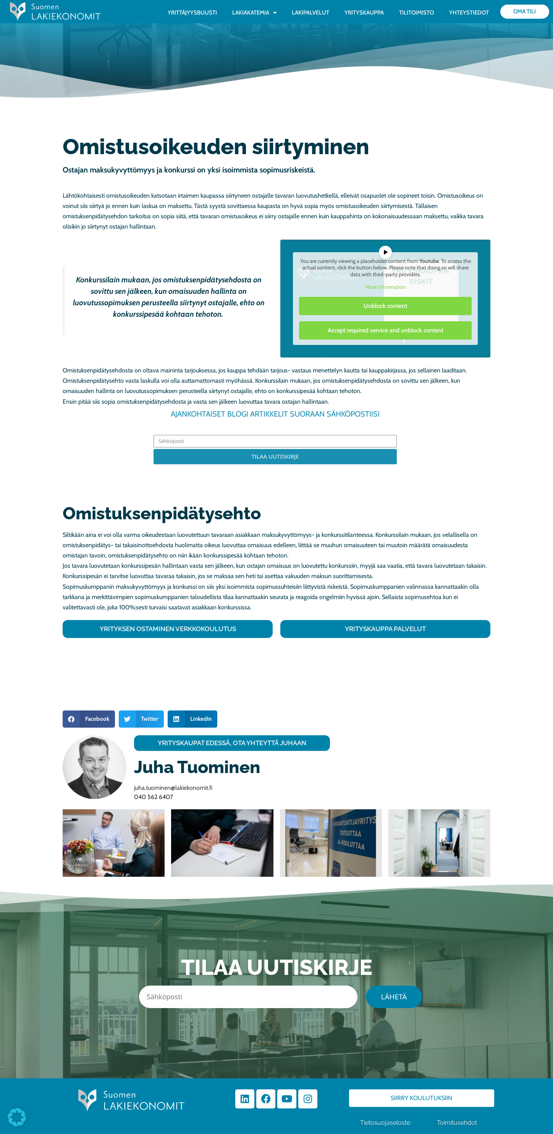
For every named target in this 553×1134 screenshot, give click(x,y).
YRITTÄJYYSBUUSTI (192, 12)
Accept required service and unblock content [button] (385, 329)
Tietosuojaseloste (385, 1123)
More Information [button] (385, 287)
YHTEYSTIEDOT (469, 12)
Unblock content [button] (385, 305)
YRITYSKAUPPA (364, 12)
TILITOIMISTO (416, 12)
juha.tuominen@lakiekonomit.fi (173, 787)
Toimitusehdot (458, 1123)
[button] (89, 719)
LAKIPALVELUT (310, 12)
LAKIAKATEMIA (254, 12)
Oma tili (524, 11)
